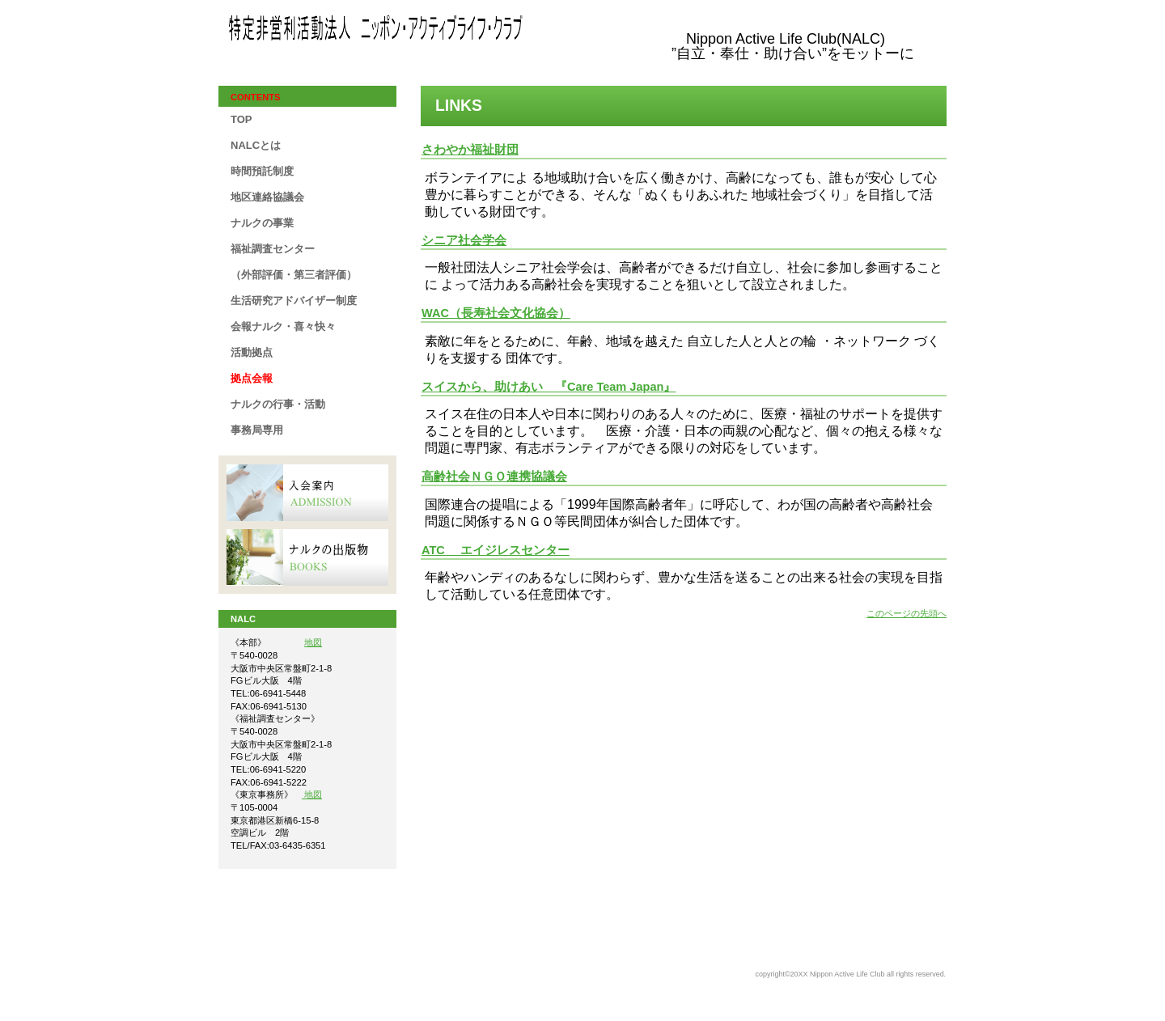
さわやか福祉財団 (470, 149)
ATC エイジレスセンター (496, 550)
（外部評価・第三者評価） (294, 275)
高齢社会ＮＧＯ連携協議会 (494, 476)
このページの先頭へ (906, 613)
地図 (313, 642)
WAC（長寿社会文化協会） (496, 313)
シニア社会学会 (464, 240)
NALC (388, 31)
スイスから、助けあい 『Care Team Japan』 (549, 386)
